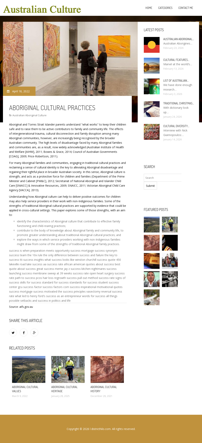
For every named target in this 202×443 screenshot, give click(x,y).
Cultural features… (176, 60)
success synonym (106, 250)
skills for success (30, 282)
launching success (20, 273)
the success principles (72, 291)
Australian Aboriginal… (178, 39)
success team (18, 255)
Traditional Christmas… (178, 103)
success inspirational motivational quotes (96, 287)
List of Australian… (176, 80)
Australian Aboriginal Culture (29, 115)
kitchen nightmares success (99, 269)
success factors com (56, 287)
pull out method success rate (96, 278)
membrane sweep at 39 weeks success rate (61, 273)
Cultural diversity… (176, 126)
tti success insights (32, 260)
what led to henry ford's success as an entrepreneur (48, 296)
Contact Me (185, 8)
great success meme (49, 269)
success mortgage (82, 250)
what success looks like (59, 260)
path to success (25, 278)
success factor (32, 287)
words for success (93, 296)
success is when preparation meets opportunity (39, 250)
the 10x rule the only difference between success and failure (65, 255)
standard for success (55, 282)
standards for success (83, 282)
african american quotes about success (89, 264)
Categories (165, 8)
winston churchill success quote (95, 260)
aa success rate (53, 264)
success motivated (45, 291)
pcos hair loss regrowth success (56, 278)
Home (148, 8)
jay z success (72, 269)
